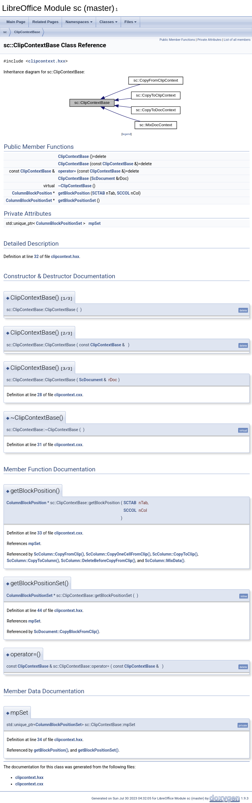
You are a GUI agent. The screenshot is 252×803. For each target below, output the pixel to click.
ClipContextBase (27, 32)
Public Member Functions (177, 40)
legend (126, 134)
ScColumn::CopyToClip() (175, 554)
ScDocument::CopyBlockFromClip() (66, 631)
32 (36, 256)
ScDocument (103, 178)
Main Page (15, 22)
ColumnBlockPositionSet (29, 200)
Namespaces (79, 22)
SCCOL (123, 193)
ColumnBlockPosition (32, 193)
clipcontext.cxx (68, 394)
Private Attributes (209, 40)
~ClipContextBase (75, 185)
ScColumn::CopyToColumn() (33, 560)
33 (39, 533)
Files (131, 22)
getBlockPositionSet (77, 200)
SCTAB (98, 193)
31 (39, 444)
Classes (108, 22)
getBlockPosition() (51, 750)
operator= (67, 171)
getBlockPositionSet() (98, 750)
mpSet (95, 223)
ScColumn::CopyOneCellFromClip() (118, 554)
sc (5, 32)
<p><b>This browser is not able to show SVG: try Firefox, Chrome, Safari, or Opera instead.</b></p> (126, 103)
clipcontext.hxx (46, 61)
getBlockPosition (74, 193)
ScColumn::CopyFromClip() (59, 554)
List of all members (237, 40)
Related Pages (45, 22)
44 (39, 610)
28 (39, 394)
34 (39, 739)
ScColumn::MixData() (164, 560)
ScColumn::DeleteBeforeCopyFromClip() (98, 560)
